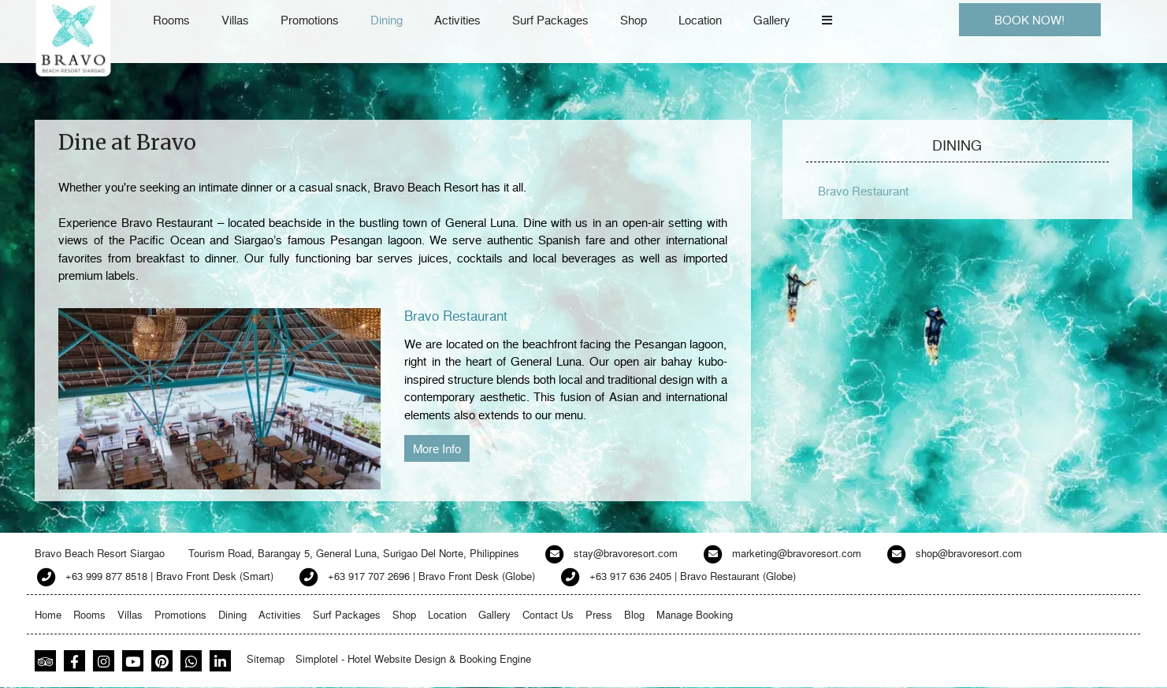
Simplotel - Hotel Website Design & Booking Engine (413, 658)
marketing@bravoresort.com (796, 552)
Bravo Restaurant (455, 315)
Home (48, 614)
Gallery (771, 19)
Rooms (171, 19)
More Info (437, 448)
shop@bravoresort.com (969, 552)
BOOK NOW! (1029, 19)
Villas (235, 19)
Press (598, 614)
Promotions (310, 19)
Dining (386, 19)
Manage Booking (694, 614)
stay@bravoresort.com (626, 552)
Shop (633, 19)
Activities (457, 19)
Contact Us (548, 614)
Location (700, 19)
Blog (634, 614)
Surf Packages (550, 19)
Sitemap (265, 658)
